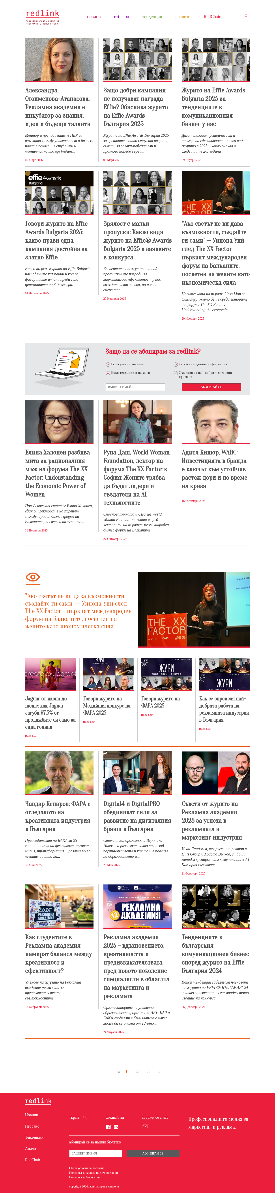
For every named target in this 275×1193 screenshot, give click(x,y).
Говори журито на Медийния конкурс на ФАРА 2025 (106, 706)
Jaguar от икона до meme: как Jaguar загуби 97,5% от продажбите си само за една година (50, 713)
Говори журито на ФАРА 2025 (160, 702)
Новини (94, 16)
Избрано (121, 16)
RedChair (212, 16)
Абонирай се (211, 387)
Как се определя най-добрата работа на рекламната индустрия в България (224, 709)
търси (74, 1117)
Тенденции (152, 16)
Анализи (183, 16)
